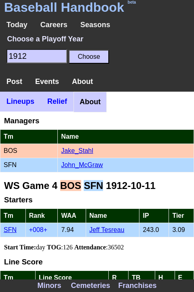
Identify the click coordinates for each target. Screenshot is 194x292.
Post (14, 81)
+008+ (38, 229)
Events (47, 81)
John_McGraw (82, 164)
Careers (53, 25)
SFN (10, 229)
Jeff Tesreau (106, 229)
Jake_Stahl (77, 150)
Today (16, 25)
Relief (57, 101)
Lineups (20, 101)
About (82, 81)
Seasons (95, 25)
